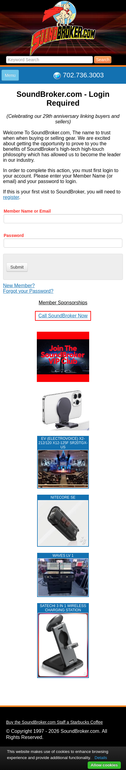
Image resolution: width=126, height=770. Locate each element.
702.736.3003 (83, 75)
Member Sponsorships (63, 302)
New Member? (19, 285)
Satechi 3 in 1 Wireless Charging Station (63, 608)
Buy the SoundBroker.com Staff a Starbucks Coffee (54, 722)
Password (14, 235)
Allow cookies (104, 765)
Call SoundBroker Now (63, 315)
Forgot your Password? (28, 291)
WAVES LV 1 (62, 555)
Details (101, 757)
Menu (10, 75)
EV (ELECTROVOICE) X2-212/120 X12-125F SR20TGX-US (62, 442)
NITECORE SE (63, 497)
